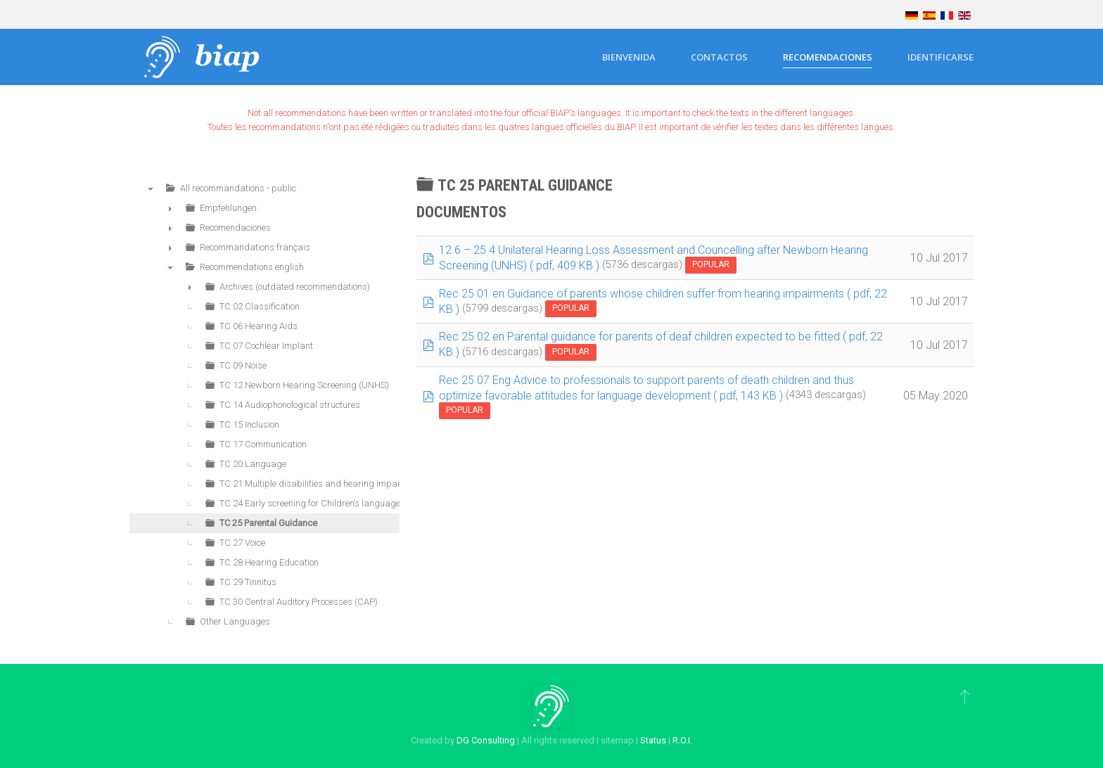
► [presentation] (170, 208)
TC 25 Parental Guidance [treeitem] (268, 523)
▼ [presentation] (150, 188)
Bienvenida (629, 57)
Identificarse (940, 57)
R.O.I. (682, 740)
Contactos (719, 57)
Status (653, 740)
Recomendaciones (827, 57)
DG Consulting (486, 740)
